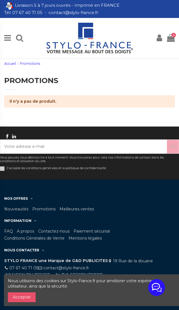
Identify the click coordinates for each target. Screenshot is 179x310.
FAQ (8, 231)
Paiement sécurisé (92, 231)
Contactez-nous (54, 231)
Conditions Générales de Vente (34, 238)
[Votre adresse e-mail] (83, 146)
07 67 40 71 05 (23, 267)
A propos (25, 231)
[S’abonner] (173, 146)
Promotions (44, 209)
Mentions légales (85, 238)
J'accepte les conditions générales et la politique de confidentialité (56, 168)
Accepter (22, 297)
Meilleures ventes (76, 209)
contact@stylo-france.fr (66, 267)
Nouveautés (16, 209)
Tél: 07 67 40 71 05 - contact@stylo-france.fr (51, 12)
